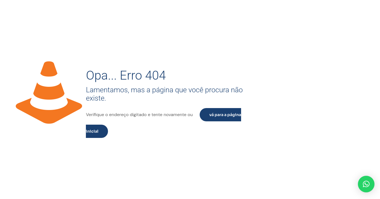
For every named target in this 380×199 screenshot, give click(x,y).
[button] (366, 184)
